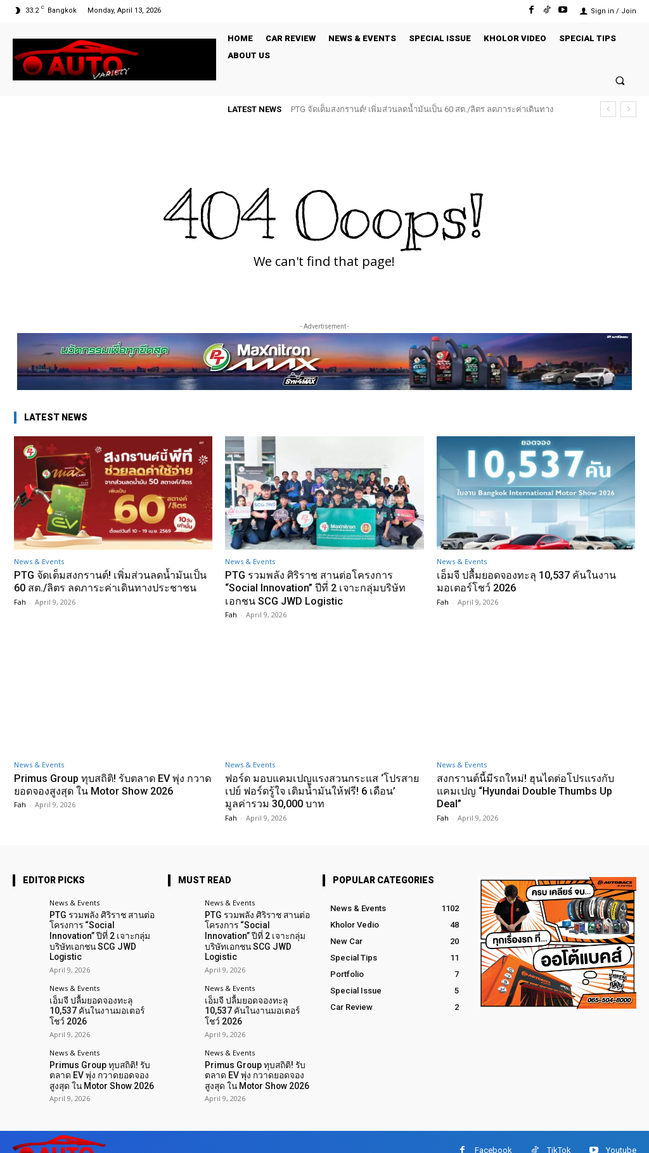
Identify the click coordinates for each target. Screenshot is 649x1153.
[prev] (608, 109)
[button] (620, 80)
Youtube (621, 1133)
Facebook (493, 1133)
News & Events (39, 561)
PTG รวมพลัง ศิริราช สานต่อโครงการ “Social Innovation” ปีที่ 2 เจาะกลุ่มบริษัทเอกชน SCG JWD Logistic (318, 588)
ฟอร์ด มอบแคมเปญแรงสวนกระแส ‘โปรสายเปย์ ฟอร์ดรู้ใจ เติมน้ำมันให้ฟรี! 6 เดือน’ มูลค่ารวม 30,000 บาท (324, 791)
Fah (20, 614)
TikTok (559, 1133)
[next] (628, 109)
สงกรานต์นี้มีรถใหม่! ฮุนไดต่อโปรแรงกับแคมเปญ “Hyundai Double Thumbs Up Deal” (529, 791)
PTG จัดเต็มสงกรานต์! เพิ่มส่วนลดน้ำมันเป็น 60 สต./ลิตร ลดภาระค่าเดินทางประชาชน (106, 588)
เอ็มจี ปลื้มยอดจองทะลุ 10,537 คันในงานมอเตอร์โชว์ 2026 (531, 581)
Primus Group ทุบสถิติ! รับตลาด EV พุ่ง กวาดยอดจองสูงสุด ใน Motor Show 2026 (110, 784)
